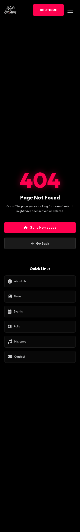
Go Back (40, 243)
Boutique (48, 10)
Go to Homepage (40, 227)
